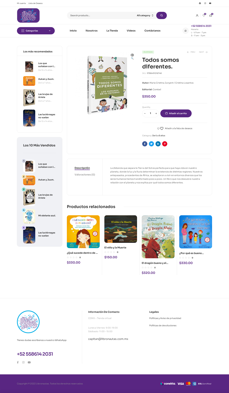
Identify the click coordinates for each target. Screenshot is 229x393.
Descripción (82, 168)
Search (161, 15)
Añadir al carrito (178, 113)
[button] (132, 57)
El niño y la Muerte (115, 247)
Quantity (146, 107)
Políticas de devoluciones (162, 325)
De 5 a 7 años (44, 83)
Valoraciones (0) (85, 174)
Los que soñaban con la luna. (46, 167)
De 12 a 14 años (45, 70)
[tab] (85, 168)
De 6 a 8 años (158, 135)
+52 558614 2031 (201, 26)
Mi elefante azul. (47, 215)
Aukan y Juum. (46, 179)
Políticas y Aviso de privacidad (165, 318)
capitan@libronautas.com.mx (108, 339)
